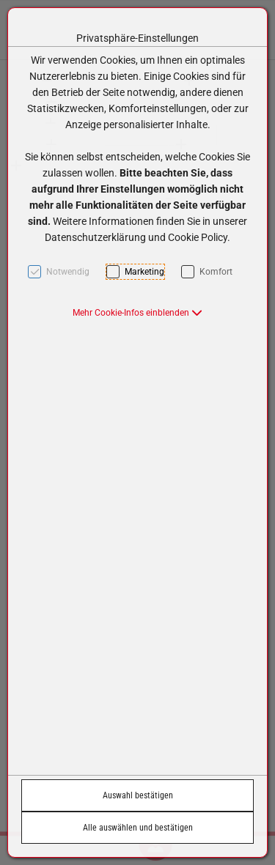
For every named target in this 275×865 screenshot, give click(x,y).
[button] (137, 312)
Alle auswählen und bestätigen (138, 828)
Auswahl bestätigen (138, 795)
